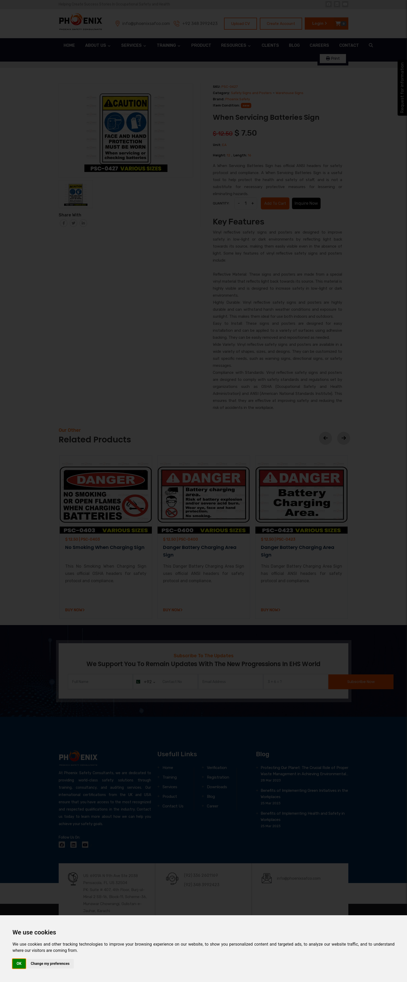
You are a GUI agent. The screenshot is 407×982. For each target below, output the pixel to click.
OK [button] (19, 963)
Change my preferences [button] (50, 963)
